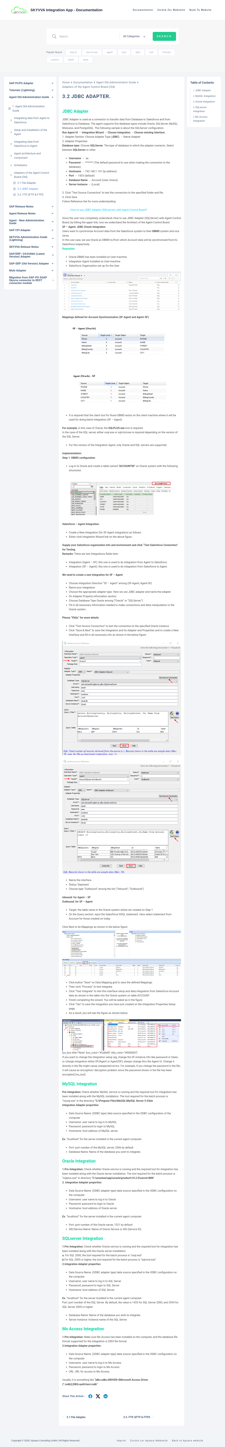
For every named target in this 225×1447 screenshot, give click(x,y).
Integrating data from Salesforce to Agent (26, 144)
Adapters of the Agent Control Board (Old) (31, 175)
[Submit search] (164, 36)
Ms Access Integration (200, 118)
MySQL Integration (205, 96)
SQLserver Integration (199, 109)
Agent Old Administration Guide (116, 82)
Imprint (121, 1440)
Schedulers (20, 165)
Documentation (143, 10)
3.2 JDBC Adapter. (28, 188)
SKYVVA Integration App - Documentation (66, 10)
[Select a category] (134, 36)
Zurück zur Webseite (171, 10)
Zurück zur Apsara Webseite (149, 1440)
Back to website (200, 10)
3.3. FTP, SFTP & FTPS (30, 194)
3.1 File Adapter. (26, 182)
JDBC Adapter (203, 90)
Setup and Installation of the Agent (30, 132)
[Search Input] (88, 36)
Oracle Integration (205, 101)
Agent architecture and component (27, 155)
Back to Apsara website (187, 1440)
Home (66, 82)
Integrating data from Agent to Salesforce (31, 120)
